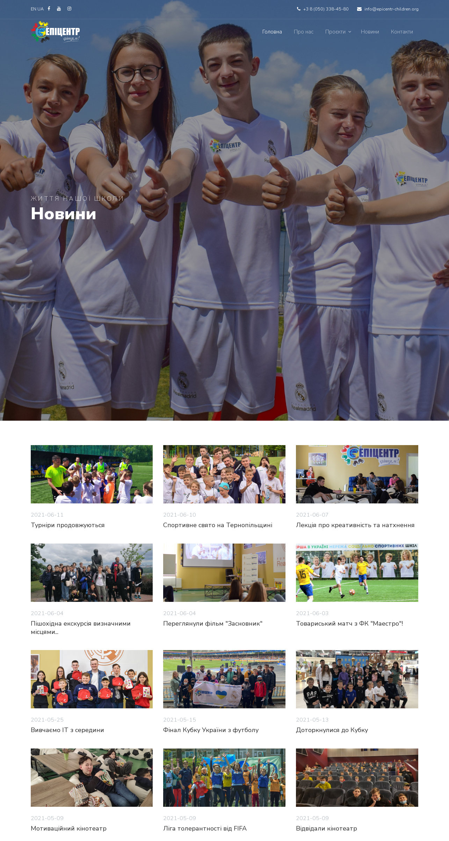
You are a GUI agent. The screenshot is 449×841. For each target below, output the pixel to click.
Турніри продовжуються (68, 525)
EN (33, 9)
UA (41, 9)
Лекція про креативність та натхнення (355, 525)
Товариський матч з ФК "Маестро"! (349, 623)
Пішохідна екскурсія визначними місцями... (81, 627)
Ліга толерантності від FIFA (205, 828)
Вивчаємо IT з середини (67, 730)
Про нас (303, 31)
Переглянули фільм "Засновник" (212, 623)
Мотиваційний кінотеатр (69, 828)
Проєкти (335, 31)
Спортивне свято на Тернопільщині (217, 525)
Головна (272, 31)
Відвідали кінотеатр (326, 828)
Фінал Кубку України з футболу (211, 730)
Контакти (402, 31)
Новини (370, 31)
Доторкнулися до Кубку (332, 730)
